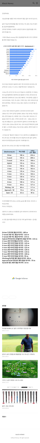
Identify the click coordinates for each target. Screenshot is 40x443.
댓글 (4, 416)
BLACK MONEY (20, 434)
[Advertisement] (20, 278)
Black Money (7, 3)
